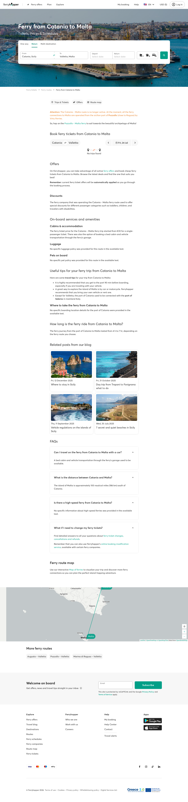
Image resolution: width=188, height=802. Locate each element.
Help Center (110, 724)
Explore (60, 4)
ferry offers (109, 171)
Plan (49, 4)
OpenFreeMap (151, 640)
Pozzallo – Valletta (59, 656)
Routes (29, 734)
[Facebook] (139, 766)
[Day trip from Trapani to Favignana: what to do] (116, 370)
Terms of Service (105, 694)
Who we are (71, 719)
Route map (31, 748)
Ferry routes (46, 90)
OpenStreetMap (181, 640)
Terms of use (50, 790)
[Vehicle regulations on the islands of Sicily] (71, 413)
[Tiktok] (152, 766)
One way (24, 44)
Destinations (32, 729)
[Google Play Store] (153, 720)
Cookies (61, 790)
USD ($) (163, 4)
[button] (65, 142)
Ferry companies (34, 744)
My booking (123, 4)
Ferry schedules (34, 739)
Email (102, 683)
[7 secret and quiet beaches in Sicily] (116, 413)
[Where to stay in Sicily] (71, 370)
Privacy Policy (148, 692)
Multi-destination (48, 44)
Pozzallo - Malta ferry (75, 123)
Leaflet (142, 640)
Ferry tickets (31, 90)
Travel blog (31, 724)
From (24, 53)
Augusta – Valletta (36, 656)
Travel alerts (110, 735)
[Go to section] (60, 102)
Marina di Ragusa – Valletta (87, 656)
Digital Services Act (109, 790)
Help (136, 4)
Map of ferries (76, 569)
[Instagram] (146, 766)
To (61, 53)
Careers (69, 729)
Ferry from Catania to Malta (68, 90)
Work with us (71, 724)
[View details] (81, 688)
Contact (108, 729)
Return (34, 44)
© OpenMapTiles (162, 640)
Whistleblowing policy (89, 790)
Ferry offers (34, 4)
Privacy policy (72, 790)
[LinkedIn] (159, 766)
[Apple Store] (153, 727)
